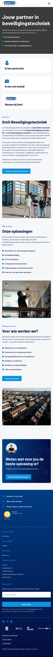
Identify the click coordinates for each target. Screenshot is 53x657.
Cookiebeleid (6, 643)
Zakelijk (4, 546)
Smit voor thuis (8, 531)
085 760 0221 (6, 577)
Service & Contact (9, 560)
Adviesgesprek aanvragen (18, 477)
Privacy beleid (32, 609)
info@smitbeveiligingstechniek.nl (12, 574)
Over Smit (6, 551)
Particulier (5, 536)
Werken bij (5, 555)
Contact (5, 565)
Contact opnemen (12, 378)
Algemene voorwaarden (10, 635)
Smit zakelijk (7, 541)
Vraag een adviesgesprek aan (16, 171)
